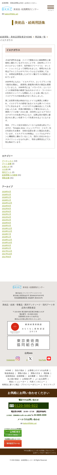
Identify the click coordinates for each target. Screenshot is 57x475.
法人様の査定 (13, 379)
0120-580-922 (26, 405)
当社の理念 (43, 376)
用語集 (46, 373)
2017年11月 (7, 251)
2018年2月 (6, 248)
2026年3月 (6, 194)
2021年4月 (6, 217)
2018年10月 (7, 242)
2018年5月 (6, 245)
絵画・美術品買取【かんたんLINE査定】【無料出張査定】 (20, 8)
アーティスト (7, 161)
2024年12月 (7, 203)
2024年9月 (6, 206)
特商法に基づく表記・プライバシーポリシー (21, 384)
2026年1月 (6, 200)
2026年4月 (6, 191)
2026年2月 (6, 197)
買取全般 (6, 178)
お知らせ (6, 166)
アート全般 (6, 164)
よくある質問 (41, 379)
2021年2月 (6, 220)
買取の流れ (22, 373)
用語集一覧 (40, 37)
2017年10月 (7, 254)
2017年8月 (6, 257)
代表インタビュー (37, 382)
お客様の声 (27, 379)
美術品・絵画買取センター (24, 460)
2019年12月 (7, 228)
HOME (8, 370)
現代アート (6, 172)
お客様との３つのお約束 (38, 370)
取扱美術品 (9, 373)
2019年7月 (6, 234)
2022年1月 (6, 214)
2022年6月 (6, 211)
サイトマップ (49, 384)
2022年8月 (6, 208)
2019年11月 (7, 231)
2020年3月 (6, 225)
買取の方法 (35, 373)
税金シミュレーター (17, 382)
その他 (5, 169)
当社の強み (19, 370)
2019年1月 (6, 237)
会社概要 (31, 376)
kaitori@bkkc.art (11, 14)
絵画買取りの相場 (9, 175)
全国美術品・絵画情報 (15, 376)
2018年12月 (7, 240)
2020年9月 (6, 223)
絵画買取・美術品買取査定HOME (16, 37)
